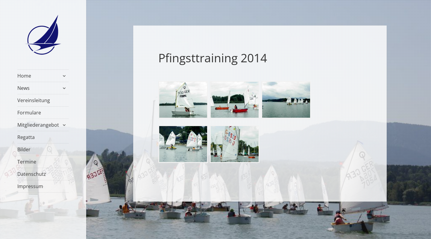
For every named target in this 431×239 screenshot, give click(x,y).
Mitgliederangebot (38, 125)
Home (24, 75)
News (23, 88)
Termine (26, 161)
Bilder (24, 149)
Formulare (29, 112)
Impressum (30, 186)
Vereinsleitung (33, 100)
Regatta (26, 137)
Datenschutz (31, 174)
